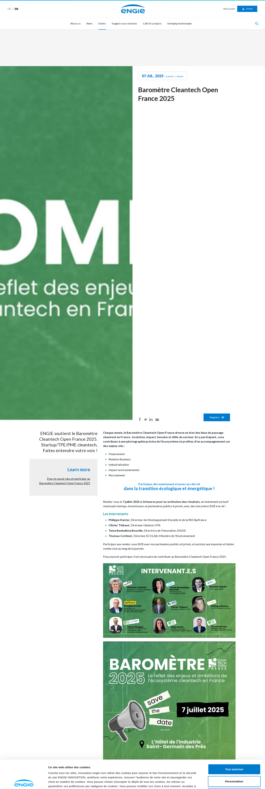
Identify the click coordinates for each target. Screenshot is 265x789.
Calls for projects (152, 23)
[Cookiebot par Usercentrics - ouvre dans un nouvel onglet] (24, 782)
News (89, 23)
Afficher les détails (220, 781)
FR (9, 8)
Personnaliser (234, 752)
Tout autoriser (234, 740)
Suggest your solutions (124, 23)
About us (75, 23)
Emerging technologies (179, 23)
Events (102, 23)
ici (145, 762)
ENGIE (247, 8)
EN (16, 8)
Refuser (234, 764)
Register (217, 417)
